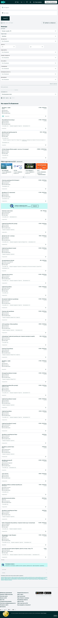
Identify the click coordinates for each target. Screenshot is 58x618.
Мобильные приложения (6, 592)
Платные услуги (3, 596)
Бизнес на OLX (3, 598)
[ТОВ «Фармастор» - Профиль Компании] (30, 169)
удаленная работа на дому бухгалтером (17, 578)
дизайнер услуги (29, 565)
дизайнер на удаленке (8, 579)
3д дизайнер (42, 565)
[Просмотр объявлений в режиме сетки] (4, 98)
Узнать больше (43, 613)
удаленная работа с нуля (41, 578)
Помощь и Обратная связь (6, 594)
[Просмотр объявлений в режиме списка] (1, 98)
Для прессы (3, 606)
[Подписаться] (46, 116)
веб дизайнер (7, 565)
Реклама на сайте (4, 604)
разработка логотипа (19, 565)
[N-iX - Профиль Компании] (42, 169)
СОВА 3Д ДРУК (5, 536)
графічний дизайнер (36, 565)
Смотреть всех (19, 161)
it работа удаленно (8, 578)
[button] (30, 2)
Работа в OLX (20, 601)
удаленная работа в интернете (6, 577)
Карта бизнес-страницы (23, 598)
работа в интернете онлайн (16, 577)
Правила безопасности (22, 592)
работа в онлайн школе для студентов (30, 578)
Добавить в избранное (49, 23)
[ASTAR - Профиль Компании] (18, 169)
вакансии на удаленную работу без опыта (28, 577)
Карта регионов (21, 596)
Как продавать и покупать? (24, 604)
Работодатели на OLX (22, 603)
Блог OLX (2, 599)
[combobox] (30, 7)
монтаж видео (12, 565)
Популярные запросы (22, 599)
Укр (21, 2)
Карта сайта (20, 594)
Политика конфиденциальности (8, 603)
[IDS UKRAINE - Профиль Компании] (6, 169)
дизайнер (24, 565)
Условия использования (5, 601)
